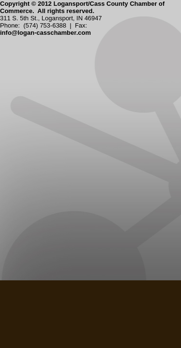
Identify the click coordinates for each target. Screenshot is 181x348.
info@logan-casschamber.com (45, 32)
